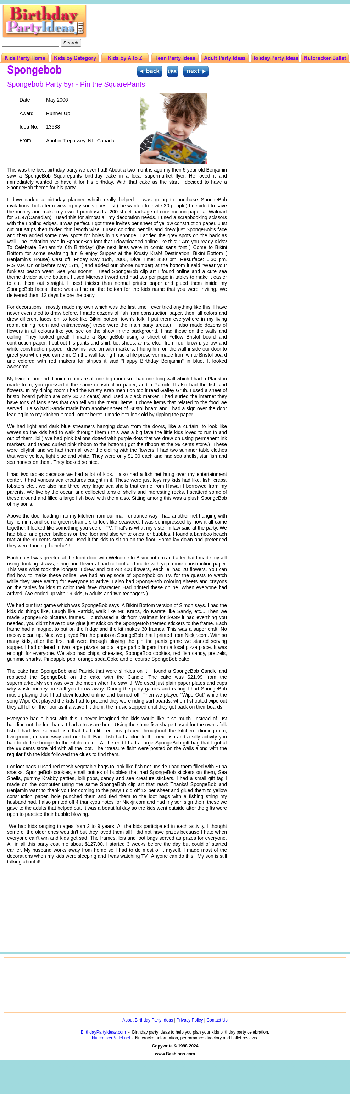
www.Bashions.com (175, 1053)
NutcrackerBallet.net (111, 1037)
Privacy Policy (190, 1020)
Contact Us (216, 1020)
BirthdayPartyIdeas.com (103, 1032)
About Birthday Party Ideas (147, 1020)
